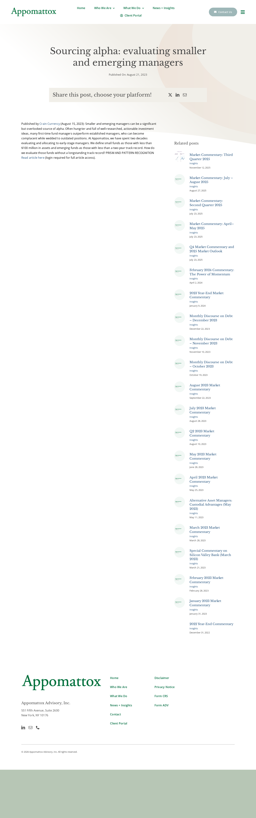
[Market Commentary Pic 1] (179, 154)
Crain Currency (49, 124)
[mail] (30, 727)
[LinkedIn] (177, 95)
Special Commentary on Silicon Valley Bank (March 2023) (210, 557)
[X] (170, 95)
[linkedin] (23, 727)
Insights (194, 165)
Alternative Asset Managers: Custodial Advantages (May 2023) (211, 506)
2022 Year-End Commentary (211, 626)
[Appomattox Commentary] (179, 177)
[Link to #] (243, 12)
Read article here (32, 158)
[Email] (184, 95)
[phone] (38, 727)
